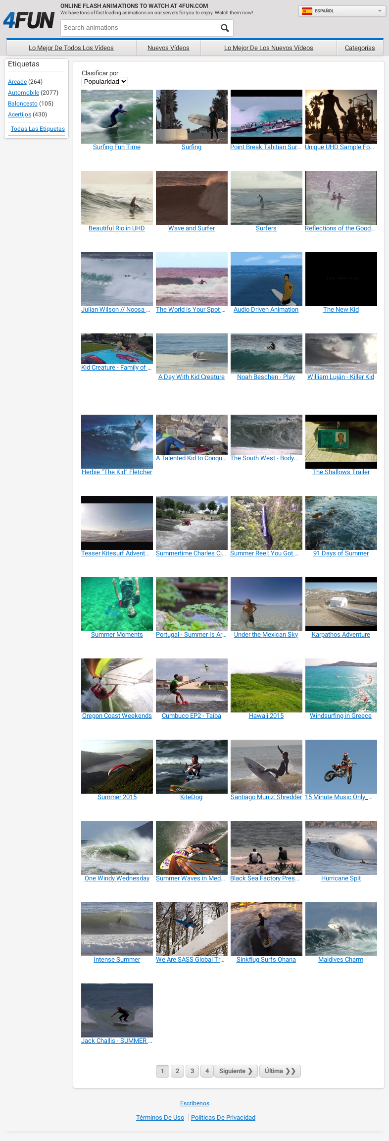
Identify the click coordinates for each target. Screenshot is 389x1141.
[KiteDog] (192, 767)
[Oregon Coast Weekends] (117, 685)
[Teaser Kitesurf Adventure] (117, 523)
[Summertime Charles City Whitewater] (192, 523)
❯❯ (280, 1071)
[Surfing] (192, 117)
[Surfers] (266, 198)
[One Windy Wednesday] (117, 848)
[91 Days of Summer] (341, 523)
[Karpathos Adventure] (341, 604)
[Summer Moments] (117, 604)
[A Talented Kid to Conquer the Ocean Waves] (192, 435)
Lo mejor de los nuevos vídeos (268, 48)
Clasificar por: (101, 73)
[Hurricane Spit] (341, 848)
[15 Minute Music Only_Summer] (341, 767)
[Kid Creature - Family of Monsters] (117, 348)
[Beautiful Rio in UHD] (117, 198)
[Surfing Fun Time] (117, 117)
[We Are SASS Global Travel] (192, 929)
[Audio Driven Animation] (266, 279)
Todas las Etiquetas (38, 128)
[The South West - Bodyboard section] (266, 435)
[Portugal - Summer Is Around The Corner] (192, 604)
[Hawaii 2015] (266, 685)
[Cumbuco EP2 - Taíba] (192, 685)
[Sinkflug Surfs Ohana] (266, 929)
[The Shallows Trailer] (341, 442)
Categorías (360, 48)
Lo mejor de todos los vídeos (71, 48)
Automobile (23, 92)
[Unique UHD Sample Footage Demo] (341, 117)
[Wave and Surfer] (192, 198)
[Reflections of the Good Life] (341, 198)
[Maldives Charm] (341, 929)
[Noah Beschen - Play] (266, 353)
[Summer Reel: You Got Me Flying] (266, 523)
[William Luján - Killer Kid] (341, 353)
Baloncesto (23, 103)
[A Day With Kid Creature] (192, 353)
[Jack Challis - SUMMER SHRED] (117, 1010)
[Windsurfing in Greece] (341, 685)
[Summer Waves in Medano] (192, 848)
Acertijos (19, 114)
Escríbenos (194, 1103)
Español (317, 11)
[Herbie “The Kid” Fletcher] (117, 442)
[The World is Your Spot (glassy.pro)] (192, 279)
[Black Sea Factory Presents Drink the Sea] (266, 848)
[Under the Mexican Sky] (266, 604)
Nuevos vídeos (168, 48)
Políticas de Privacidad (223, 1117)
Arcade (17, 81)
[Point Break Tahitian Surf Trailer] (266, 117)
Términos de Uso (160, 1117)
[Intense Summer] (117, 929)
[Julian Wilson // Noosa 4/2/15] (117, 279)
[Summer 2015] (117, 767)
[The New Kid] (341, 279)
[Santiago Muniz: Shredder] (266, 767)
